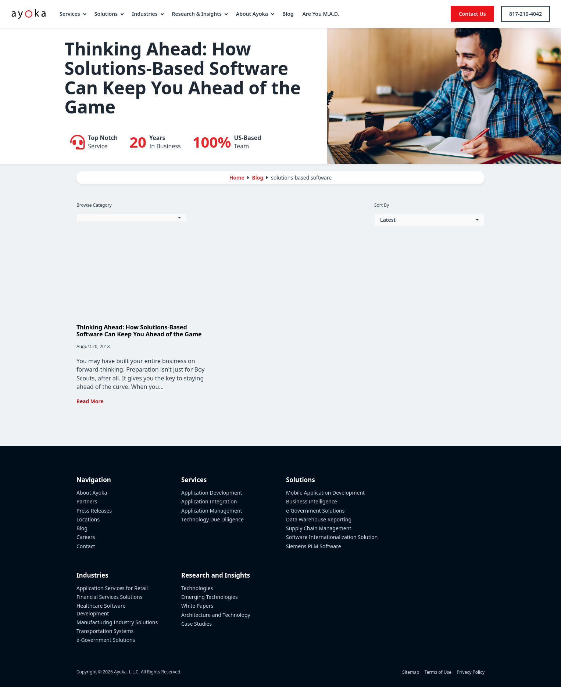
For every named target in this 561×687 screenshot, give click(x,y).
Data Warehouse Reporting (318, 519)
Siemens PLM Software (313, 546)
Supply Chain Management (318, 528)
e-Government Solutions (105, 639)
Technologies (197, 588)
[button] (131, 218)
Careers (85, 537)
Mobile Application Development (325, 492)
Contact (85, 546)
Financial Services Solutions (109, 596)
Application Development (211, 492)
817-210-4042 (525, 13)
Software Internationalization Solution (332, 537)
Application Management (211, 510)
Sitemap (410, 672)
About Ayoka (91, 492)
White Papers (197, 605)
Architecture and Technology (215, 614)
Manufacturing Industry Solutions (117, 622)
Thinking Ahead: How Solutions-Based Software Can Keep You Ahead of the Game (139, 330)
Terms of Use (438, 672)
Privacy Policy (471, 672)
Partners (86, 501)
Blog (81, 528)
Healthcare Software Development (100, 609)
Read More (89, 401)
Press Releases (94, 510)
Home (236, 177)
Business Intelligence (311, 501)
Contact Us (472, 13)
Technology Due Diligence (212, 519)
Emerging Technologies (209, 596)
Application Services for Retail (112, 588)
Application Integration (209, 501)
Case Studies (196, 623)
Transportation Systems (104, 631)
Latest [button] (388, 219)
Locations (88, 519)
